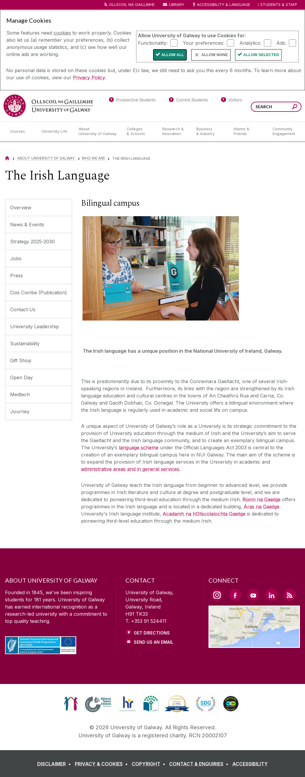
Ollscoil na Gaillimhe (132, 4)
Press (16, 275)
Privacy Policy (89, 78)
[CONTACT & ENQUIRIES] (200, 763)
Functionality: (153, 43)
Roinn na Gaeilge (261, 499)
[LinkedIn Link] (271, 595)
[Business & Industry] (210, 131)
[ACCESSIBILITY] (250, 763)
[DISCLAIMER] (55, 763)
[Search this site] (294, 107)
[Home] (7, 158)
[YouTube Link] (253, 595)
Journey (19, 411)
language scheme (138, 448)
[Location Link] (254, 644)
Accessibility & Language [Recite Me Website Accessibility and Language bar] (221, 4)
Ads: (281, 43)
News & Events (27, 224)
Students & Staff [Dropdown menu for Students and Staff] (278, 4)
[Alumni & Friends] (248, 131)
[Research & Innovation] (175, 131)
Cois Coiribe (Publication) (38, 292)
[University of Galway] (48, 106)
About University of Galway (46, 158)
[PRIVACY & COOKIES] (102, 763)
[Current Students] (188, 100)
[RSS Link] (289, 595)
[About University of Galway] (98, 131)
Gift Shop (20, 360)
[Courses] (21, 131)
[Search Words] (276, 107)
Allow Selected (261, 54)
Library (176, 4)
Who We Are (93, 158)
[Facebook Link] (235, 595)
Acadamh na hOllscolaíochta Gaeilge (204, 514)
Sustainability (25, 343)
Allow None (214, 54)
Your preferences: (203, 43)
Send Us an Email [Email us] (153, 642)
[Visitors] (231, 100)
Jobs (15, 258)
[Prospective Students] (132, 100)
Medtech (20, 394)
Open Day (21, 377)
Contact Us (22, 309)
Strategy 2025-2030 (32, 241)
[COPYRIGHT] (150, 763)
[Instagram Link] (217, 595)
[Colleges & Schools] (140, 131)
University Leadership (34, 326)
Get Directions (152, 632)
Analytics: (250, 43)
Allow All (172, 54)
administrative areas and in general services (130, 469)
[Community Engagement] (284, 131)
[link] (71, 704)
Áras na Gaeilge (261, 507)
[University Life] (55, 131)
